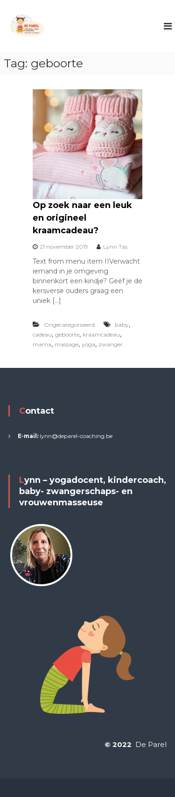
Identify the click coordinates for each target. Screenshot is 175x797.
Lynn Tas (115, 246)
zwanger (110, 344)
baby (122, 324)
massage (66, 344)
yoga (88, 344)
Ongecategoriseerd (69, 324)
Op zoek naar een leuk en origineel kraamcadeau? (82, 218)
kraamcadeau (101, 334)
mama (42, 344)
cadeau (42, 334)
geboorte (67, 334)
